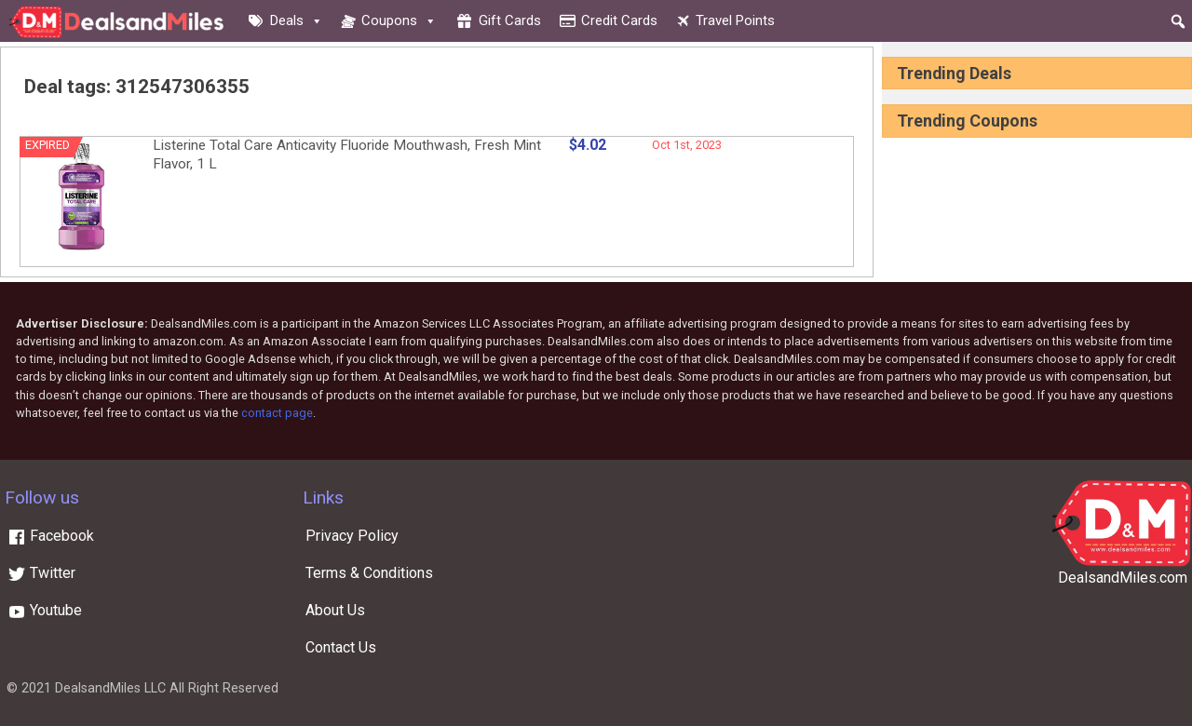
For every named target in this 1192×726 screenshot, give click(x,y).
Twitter (41, 573)
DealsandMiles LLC (110, 688)
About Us (335, 610)
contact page (277, 413)
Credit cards (619, 20)
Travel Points (735, 20)
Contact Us (340, 647)
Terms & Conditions (369, 573)
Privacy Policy (352, 535)
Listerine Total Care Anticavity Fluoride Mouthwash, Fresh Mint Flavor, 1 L (347, 154)
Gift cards (510, 20)
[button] (1178, 21)
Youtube (44, 610)
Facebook (50, 535)
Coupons (399, 20)
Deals (296, 20)
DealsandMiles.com (1122, 577)
